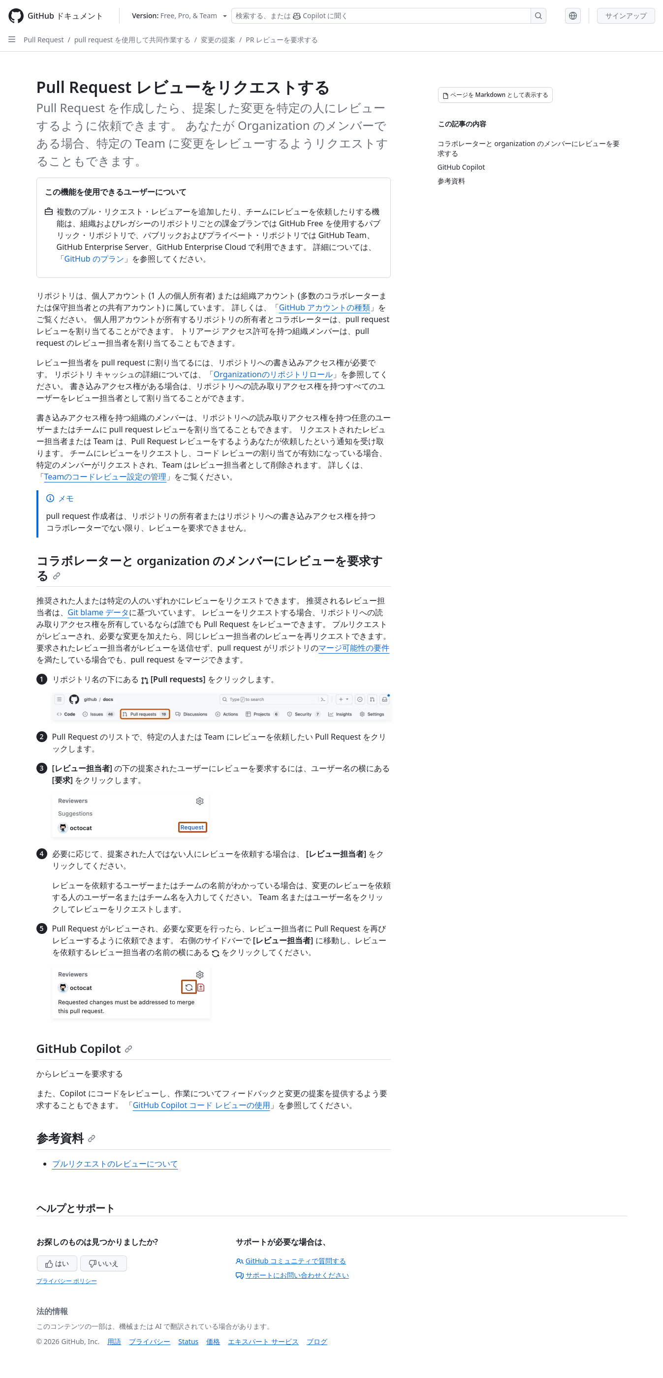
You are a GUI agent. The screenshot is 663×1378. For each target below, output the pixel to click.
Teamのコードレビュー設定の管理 (105, 476)
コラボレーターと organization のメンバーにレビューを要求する (209, 567)
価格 (213, 1341)
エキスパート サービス (263, 1341)
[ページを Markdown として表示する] (495, 95)
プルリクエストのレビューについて (115, 1163)
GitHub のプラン (94, 258)
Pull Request (44, 39)
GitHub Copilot (84, 1048)
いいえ (104, 1263)
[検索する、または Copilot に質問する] (388, 16)
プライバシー (149, 1341)
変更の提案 (218, 39)
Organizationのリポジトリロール (273, 374)
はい (57, 1263)
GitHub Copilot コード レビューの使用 (201, 1105)
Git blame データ (98, 612)
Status (188, 1341)
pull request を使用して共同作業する (132, 39)
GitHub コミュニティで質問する (291, 1260)
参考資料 (65, 1138)
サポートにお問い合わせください (292, 1275)
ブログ (317, 1341)
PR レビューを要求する (282, 39)
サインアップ (626, 15)
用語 (114, 1341)
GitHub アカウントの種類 (324, 307)
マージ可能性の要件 (353, 647)
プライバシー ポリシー (66, 1281)
